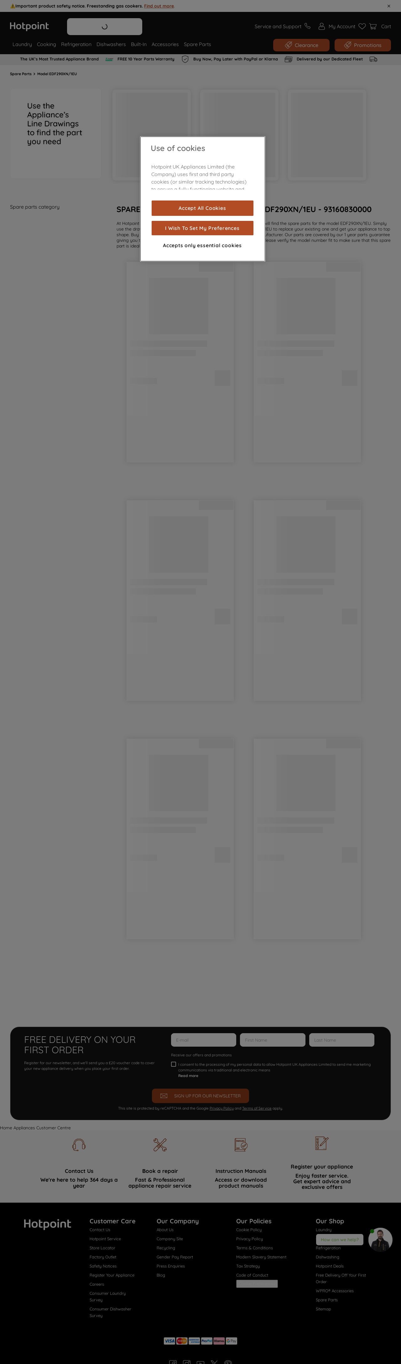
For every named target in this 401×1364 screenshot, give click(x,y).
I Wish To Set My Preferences (202, 228)
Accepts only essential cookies (202, 245)
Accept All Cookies (202, 208)
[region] (202, 199)
